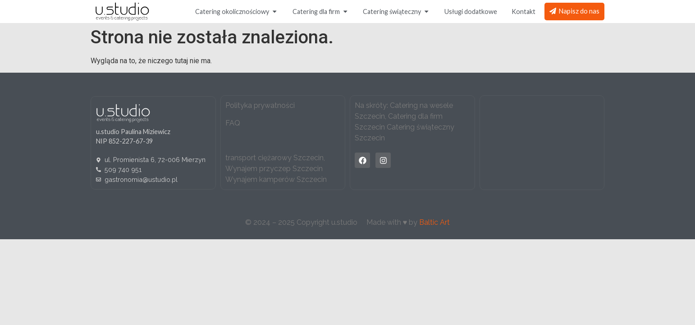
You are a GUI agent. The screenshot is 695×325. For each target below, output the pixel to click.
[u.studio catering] (542, 142)
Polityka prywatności (260, 105)
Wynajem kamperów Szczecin (276, 179)
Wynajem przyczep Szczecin (274, 168)
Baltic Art (434, 222)
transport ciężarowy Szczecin (274, 157)
